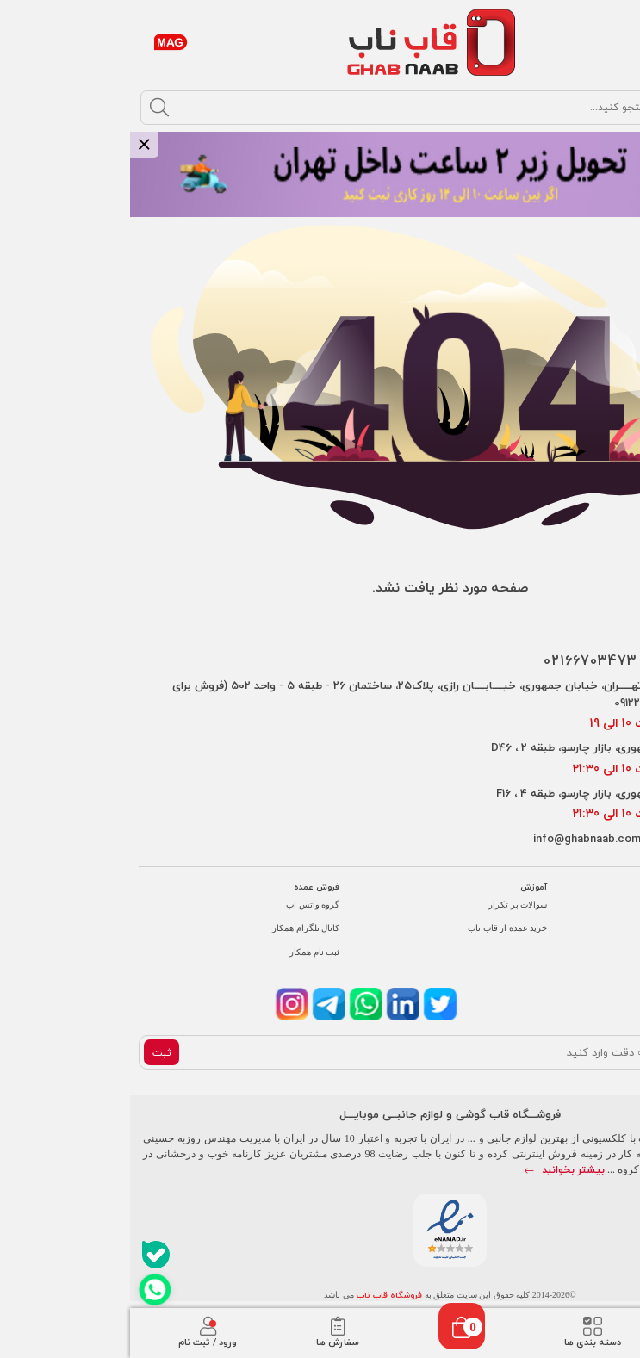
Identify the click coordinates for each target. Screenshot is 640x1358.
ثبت (31, 1053)
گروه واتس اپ (182, 904)
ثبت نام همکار (184, 952)
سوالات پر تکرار (387, 904)
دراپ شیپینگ (602, 928)
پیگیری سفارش (597, 904)
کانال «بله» (606, 952)
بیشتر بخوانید (435, 1170)
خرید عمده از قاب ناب (377, 928)
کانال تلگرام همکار (175, 928)
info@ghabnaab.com (457, 838)
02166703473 (460, 660)
